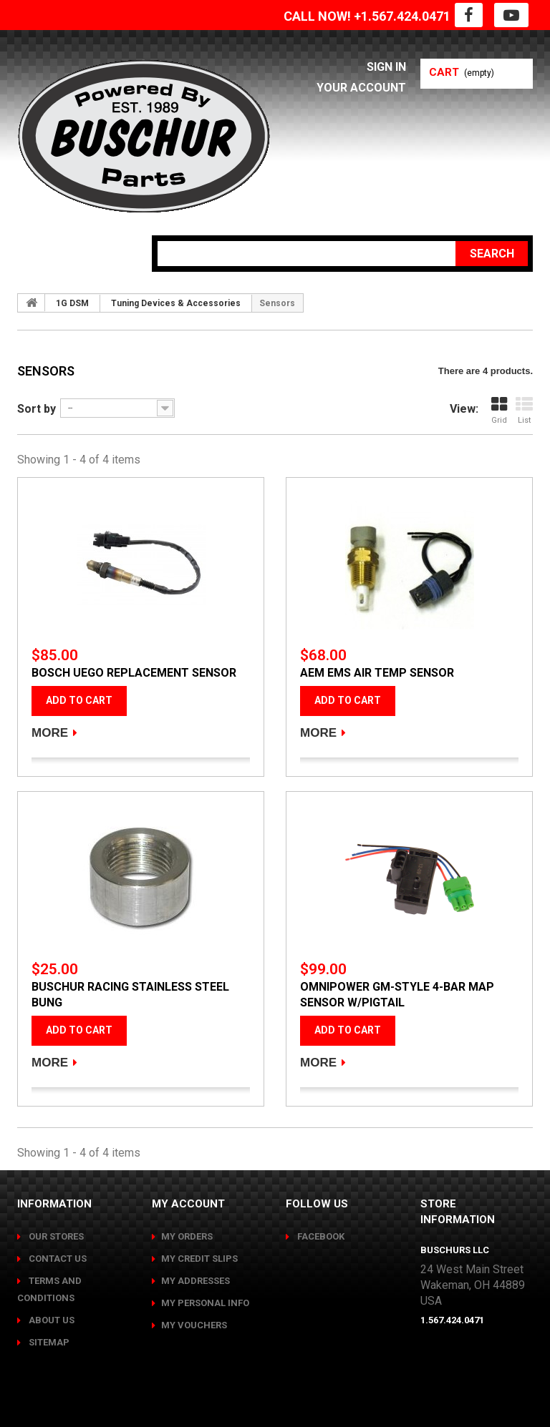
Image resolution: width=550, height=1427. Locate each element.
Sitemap (47, 1342)
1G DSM (72, 303)
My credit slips (199, 1258)
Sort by (36, 409)
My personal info (205, 1303)
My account (188, 1203)
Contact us (56, 1258)
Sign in (386, 67)
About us (50, 1320)
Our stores (55, 1236)
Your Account (361, 87)
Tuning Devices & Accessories (176, 303)
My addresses (195, 1280)
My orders (187, 1236)
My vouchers (194, 1325)
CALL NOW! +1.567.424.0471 (367, 16)
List (524, 410)
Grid (499, 410)
